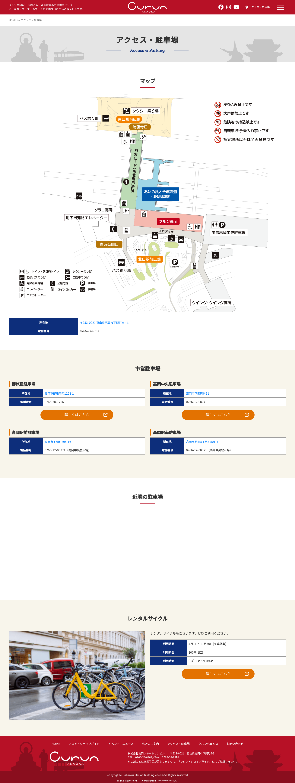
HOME (56, 743)
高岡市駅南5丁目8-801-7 (202, 441)
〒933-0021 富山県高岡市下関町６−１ (104, 322)
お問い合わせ (235, 743)
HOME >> (15, 20)
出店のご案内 (150, 743)
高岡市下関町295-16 (58, 441)
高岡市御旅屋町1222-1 (59, 393)
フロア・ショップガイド (84, 743)
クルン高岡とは (208, 743)
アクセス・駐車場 (178, 743)
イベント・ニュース (120, 743)
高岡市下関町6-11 (197, 393)
